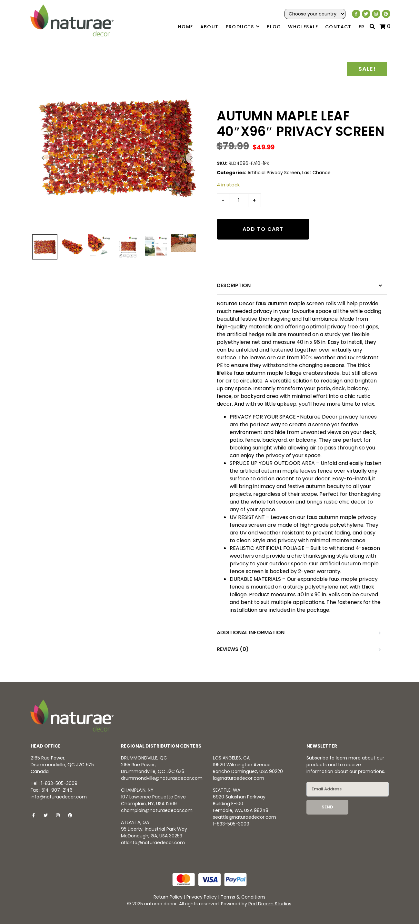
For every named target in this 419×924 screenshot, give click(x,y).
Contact (338, 27)
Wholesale (303, 27)
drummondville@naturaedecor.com (162, 778)
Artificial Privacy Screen (273, 172)
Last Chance (316, 172)
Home (185, 27)
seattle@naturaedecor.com (244, 817)
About (209, 27)
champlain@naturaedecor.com (157, 810)
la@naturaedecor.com (238, 778)
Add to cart (263, 229)
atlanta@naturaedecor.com (153, 842)
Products (243, 27)
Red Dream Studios (269, 903)
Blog (274, 27)
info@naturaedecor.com (59, 797)
